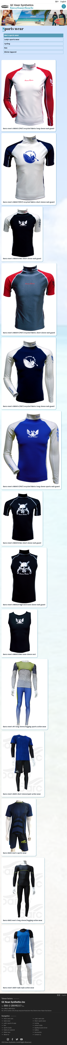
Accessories (38, 1032)
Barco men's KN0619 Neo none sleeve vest (19, 654)
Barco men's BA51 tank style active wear (18, 988)
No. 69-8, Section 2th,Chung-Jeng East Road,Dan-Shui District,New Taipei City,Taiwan (27, 1011)
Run (5, 48)
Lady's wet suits (39, 1018)
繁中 (57, 2)
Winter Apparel (10, 52)
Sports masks (8, 1028)
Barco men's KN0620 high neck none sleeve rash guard (24, 605)
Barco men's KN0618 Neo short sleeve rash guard (22, 543)
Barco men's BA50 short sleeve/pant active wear (22, 794)
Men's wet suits (8, 1018)
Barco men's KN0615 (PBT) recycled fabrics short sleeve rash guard (29, 333)
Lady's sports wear (11, 40)
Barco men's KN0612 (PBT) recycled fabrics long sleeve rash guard (28, 129)
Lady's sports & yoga (10, 1023)
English (63, 2)
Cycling (7, 44)
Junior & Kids (39, 1025)
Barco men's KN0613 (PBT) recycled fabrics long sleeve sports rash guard (31, 486)
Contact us (38, 1034)
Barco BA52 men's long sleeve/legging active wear (22, 920)
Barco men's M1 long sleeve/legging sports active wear (24, 727)
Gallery (37, 1030)
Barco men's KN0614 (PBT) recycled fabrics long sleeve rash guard (28, 406)
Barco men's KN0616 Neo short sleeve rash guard (22, 259)
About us (6, 1034)
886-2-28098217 (12, 1005)
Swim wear (7, 1021)
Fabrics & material (9, 1030)
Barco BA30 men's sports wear (14, 853)
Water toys (7, 1032)
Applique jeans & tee (41, 1028)
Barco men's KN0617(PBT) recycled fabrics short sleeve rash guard (28, 202)
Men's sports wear (11, 35)
